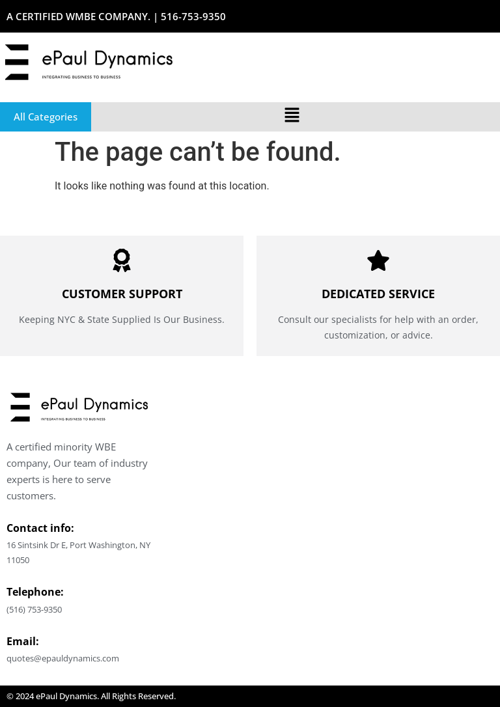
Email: (23, 641)
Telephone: (35, 592)
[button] (292, 116)
